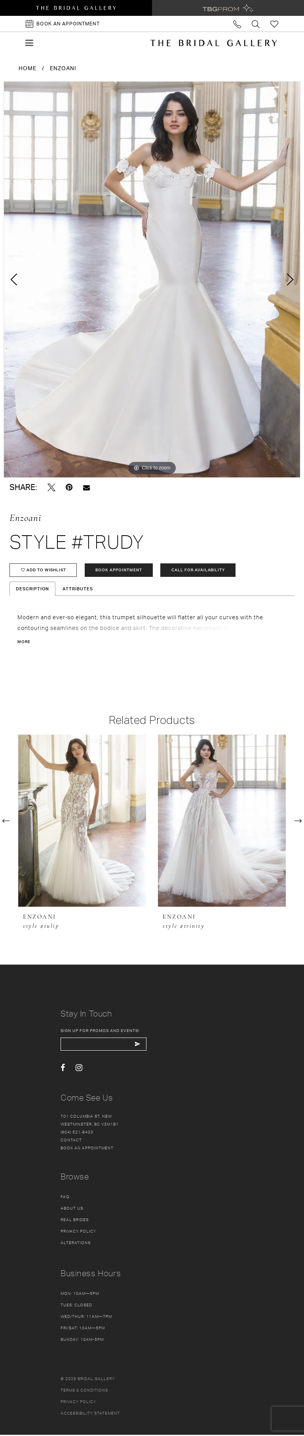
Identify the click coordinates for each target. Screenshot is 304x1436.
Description (32, 589)
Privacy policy (78, 1402)
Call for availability (201, 570)
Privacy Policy (78, 1232)
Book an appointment (87, 1149)
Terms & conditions (84, 1391)
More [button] (23, 642)
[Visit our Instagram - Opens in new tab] (79, 1069)
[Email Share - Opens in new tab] (86, 487)
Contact (71, 1141)
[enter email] (105, 1045)
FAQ (65, 1197)
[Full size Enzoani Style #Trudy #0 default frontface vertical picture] (152, 279)
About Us (72, 1209)
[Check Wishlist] (274, 23)
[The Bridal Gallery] (213, 43)
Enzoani (63, 68)
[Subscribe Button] (141, 1045)
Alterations (76, 1243)
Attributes (78, 589)
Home (27, 68)
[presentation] (82, 821)
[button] (29, 43)
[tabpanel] (152, 279)
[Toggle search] (256, 23)
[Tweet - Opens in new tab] (51, 487)
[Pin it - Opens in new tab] (69, 487)
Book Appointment (120, 570)
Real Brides (75, 1220)
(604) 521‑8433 (77, 1133)
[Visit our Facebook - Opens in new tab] (63, 1069)
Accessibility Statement (90, 1414)
